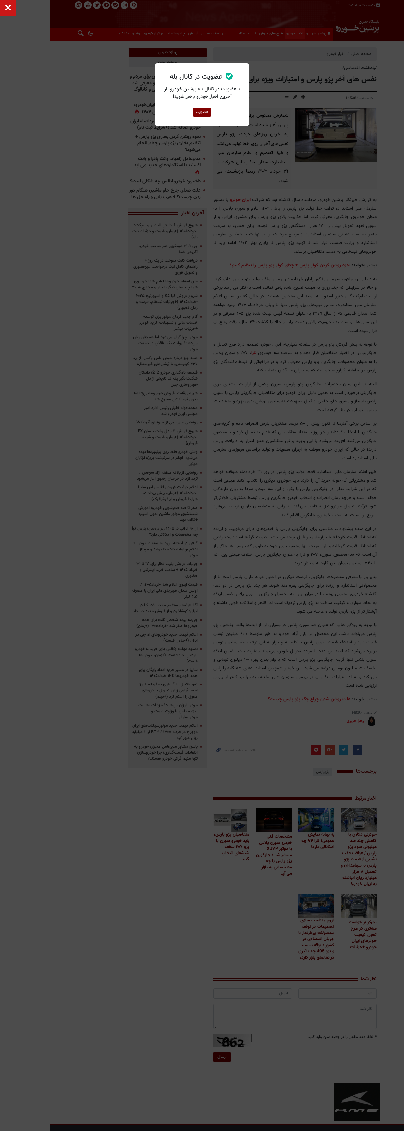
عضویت (202, 112)
